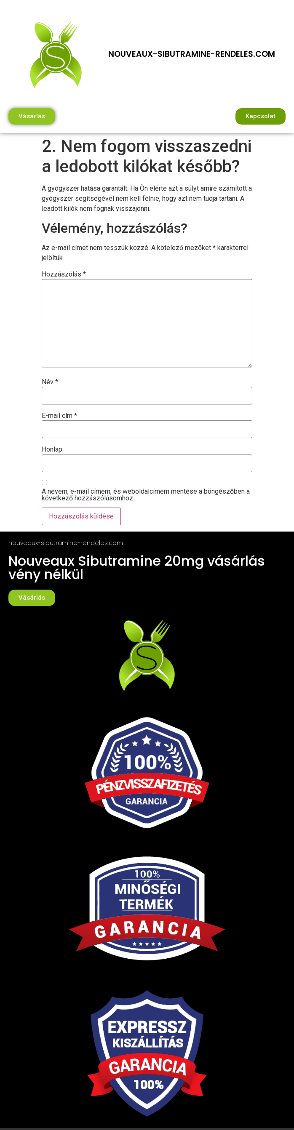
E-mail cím (59, 415)
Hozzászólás (64, 274)
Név (50, 382)
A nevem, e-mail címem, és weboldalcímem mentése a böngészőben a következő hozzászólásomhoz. (146, 495)
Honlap (52, 449)
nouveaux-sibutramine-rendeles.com (191, 54)
